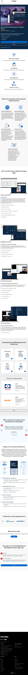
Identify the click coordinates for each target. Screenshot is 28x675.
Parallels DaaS (3, 653)
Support (2, 662)
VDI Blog (2, 659)
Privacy (16, 658)
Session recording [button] (5, 207)
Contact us (14, 44)
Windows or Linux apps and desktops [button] (8, 244)
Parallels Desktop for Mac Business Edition (6, 648)
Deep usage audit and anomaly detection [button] (9, 211)
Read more (17, 390)
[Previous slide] (1, 430)
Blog (1, 658)
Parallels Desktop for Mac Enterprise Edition (7, 649)
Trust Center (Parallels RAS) (18, 668)
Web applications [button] (4, 252)
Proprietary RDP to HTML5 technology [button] (8, 288)
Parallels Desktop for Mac (4, 652)
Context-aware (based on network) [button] (8, 215)
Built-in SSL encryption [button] (6, 209)
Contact (2, 663)
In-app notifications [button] (5, 296)
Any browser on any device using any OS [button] (9, 283)
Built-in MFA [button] (3, 197)
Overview (3, 4)
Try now (14, 565)
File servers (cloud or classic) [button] (7, 254)
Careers (2, 671)
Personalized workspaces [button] (6, 290)
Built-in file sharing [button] (5, 332)
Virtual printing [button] (4, 298)
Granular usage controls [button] (6, 213)
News (1, 667)
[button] (14, 673)
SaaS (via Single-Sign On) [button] (6, 250)
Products (2, 5)
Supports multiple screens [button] (6, 294)
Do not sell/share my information (19, 663)
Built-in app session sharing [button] (7, 325)
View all (14, 410)
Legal (15, 662)
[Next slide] (26, 430)
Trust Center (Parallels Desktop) (19, 667)
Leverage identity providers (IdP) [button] (7, 205)
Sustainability (2, 668)
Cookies (16, 659)
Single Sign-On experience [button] (6, 256)
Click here (9, 47)
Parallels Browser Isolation (4, 654)
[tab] (14, 197)
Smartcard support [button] (5, 292)
